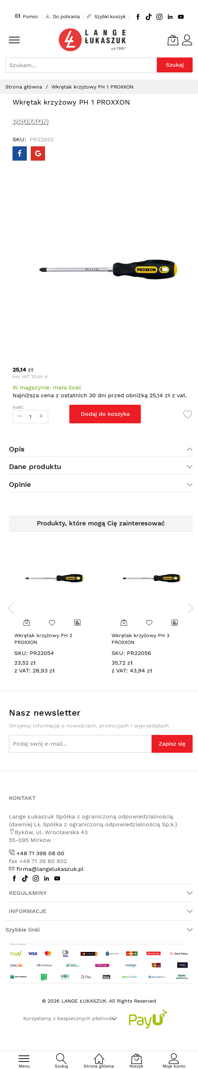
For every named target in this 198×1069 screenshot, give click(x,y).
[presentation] (11, 608)
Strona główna (23, 87)
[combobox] (81, 64)
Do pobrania (62, 16)
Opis (17, 449)
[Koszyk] (173, 39)
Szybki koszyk (106, 16)
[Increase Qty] (41, 416)
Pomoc (26, 16)
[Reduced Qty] (20, 416)
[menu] (14, 40)
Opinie (20, 484)
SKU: (21, 653)
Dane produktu (35, 466)
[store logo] (92, 40)
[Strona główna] (99, 1055)
